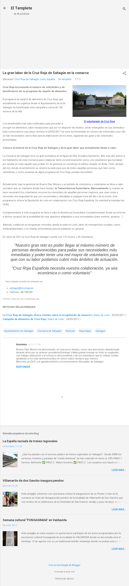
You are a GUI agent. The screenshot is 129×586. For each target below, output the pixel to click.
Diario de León (102, 315)
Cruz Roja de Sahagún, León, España (35, 79)
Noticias (70, 330)
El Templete (21, 8)
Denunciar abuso (64, 578)
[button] (124, 73)
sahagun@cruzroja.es (21, 288)
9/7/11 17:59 (34, 344)
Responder (23, 366)
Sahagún (100, 330)
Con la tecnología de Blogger (64, 565)
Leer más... (119, 470)
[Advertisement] (64, 42)
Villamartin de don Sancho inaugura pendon (33, 480)
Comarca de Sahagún (49, 330)
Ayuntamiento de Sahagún (18, 330)
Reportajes (85, 330)
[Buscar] (124, 9)
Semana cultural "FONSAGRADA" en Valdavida (35, 520)
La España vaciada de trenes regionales (30, 441)
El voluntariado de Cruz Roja (99, 121)
